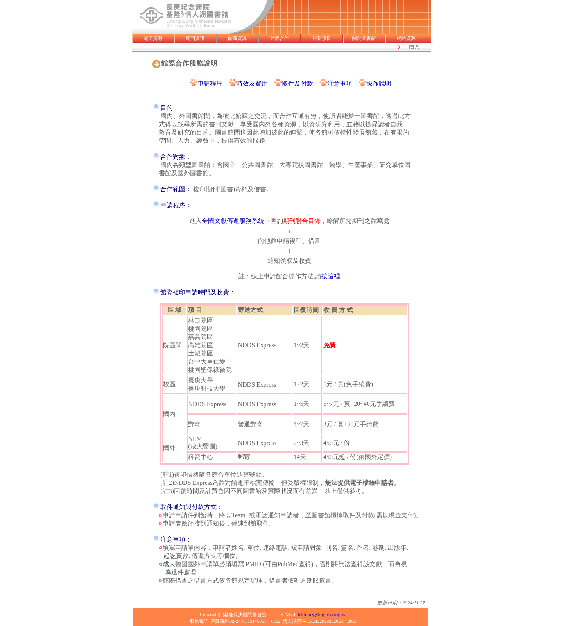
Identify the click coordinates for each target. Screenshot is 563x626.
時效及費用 (252, 83)
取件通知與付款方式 (188, 507)
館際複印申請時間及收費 (194, 292)
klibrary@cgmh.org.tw (322, 614)
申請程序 (209, 83)
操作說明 (378, 83)
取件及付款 (300, 83)
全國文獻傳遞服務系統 (233, 220)
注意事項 (339, 83)
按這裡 (330, 276)
